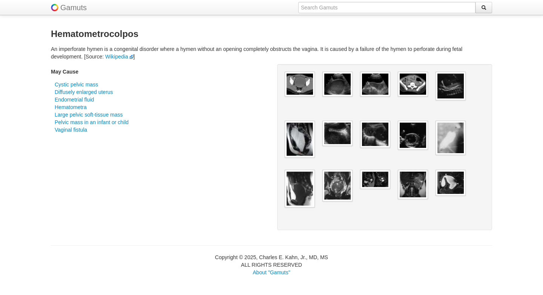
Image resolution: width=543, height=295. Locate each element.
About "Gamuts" (271, 272)
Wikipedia (119, 57)
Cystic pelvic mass (76, 84)
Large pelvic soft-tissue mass (89, 115)
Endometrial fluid (74, 100)
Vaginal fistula (71, 130)
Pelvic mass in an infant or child (92, 122)
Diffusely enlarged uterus (84, 92)
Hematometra (71, 107)
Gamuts (73, 7)
